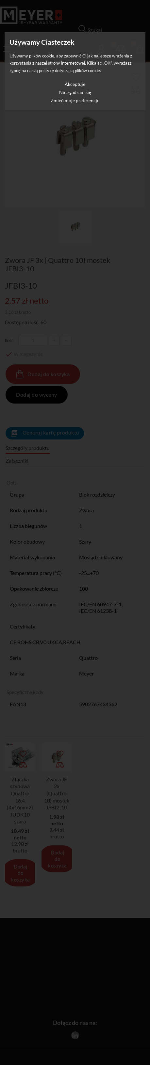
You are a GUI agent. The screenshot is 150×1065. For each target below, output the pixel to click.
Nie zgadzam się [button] (75, 92)
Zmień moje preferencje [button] (75, 100)
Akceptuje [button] (75, 84)
